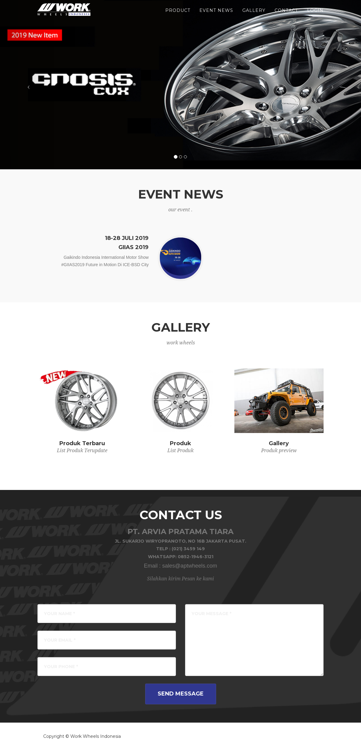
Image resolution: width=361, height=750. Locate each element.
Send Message (181, 693)
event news (216, 15)
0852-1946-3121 (195, 556)
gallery (253, 15)
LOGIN (315, 15)
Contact (286, 15)
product (177, 15)
